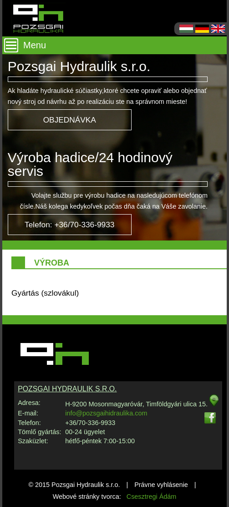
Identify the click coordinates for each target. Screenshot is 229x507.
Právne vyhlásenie (161, 484)
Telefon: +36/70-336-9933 (69, 224)
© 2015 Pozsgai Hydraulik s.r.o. (74, 484)
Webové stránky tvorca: (115, 496)
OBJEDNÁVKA (69, 119)
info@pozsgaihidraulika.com (106, 413)
